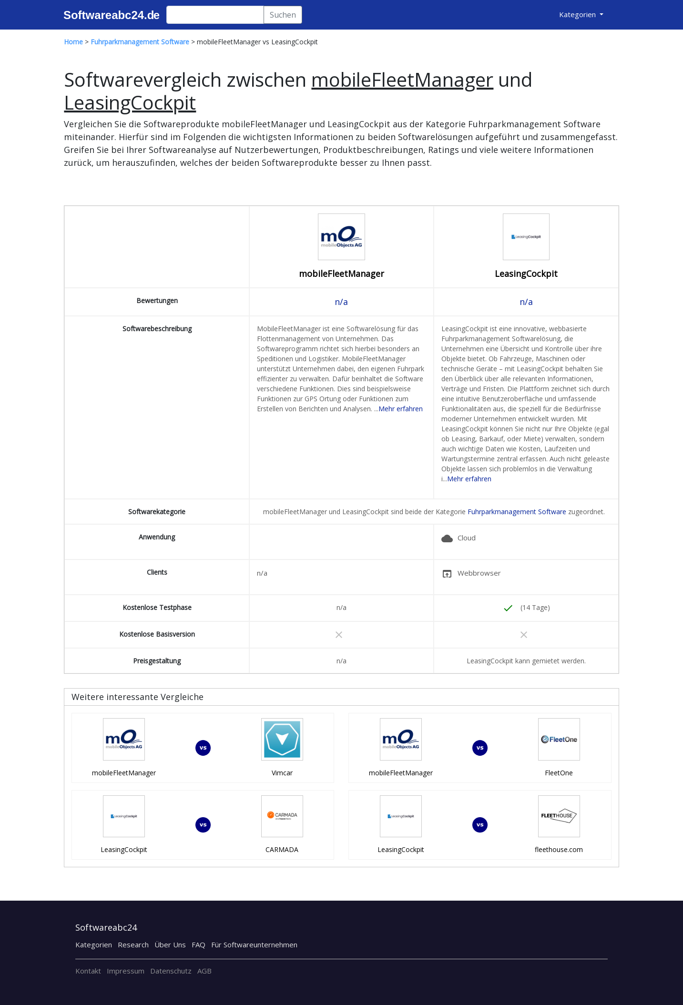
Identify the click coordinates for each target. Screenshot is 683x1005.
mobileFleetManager (341, 273)
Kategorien (93, 944)
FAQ (198, 944)
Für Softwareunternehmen (254, 944)
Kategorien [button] (578, 14)
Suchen (283, 15)
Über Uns (170, 944)
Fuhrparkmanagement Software (517, 511)
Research (133, 944)
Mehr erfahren (400, 408)
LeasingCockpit (526, 273)
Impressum (125, 970)
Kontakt (88, 970)
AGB (204, 970)
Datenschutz (171, 970)
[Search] (215, 15)
